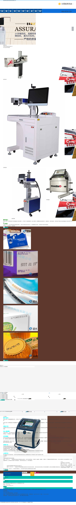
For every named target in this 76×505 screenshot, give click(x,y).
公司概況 (6, 10)
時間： (6, 459)
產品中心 (10, 10)
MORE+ (4, 478)
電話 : (4, 484)
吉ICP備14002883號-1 (24, 495)
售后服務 (27, 10)
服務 (4, 45)
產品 (1, 365)
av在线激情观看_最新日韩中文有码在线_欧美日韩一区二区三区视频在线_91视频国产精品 (16, 502)
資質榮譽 (23, 10)
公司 (4, 416)
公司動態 (15, 10)
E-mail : (4, 485)
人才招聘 (32, 10)
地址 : (4, 483)
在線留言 (36, 10)
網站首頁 (2, 10)
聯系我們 (40, 10)
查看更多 (5, 360)
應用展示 (19, 10)
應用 (4, 228)
